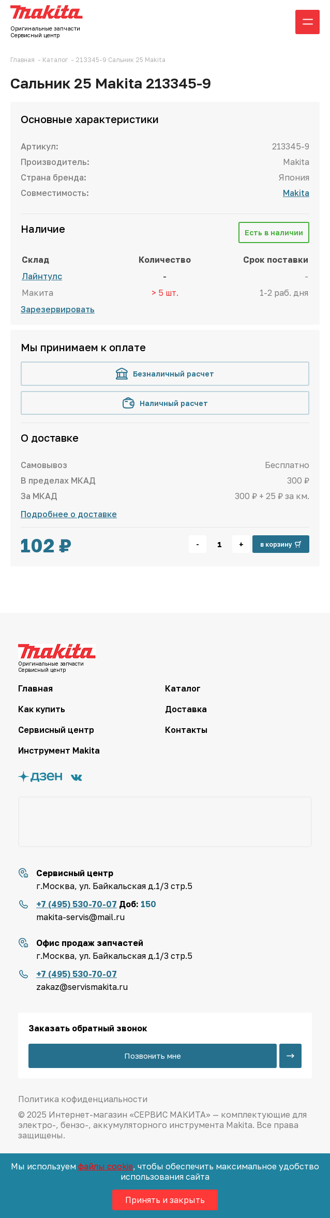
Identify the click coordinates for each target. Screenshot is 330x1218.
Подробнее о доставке (69, 514)
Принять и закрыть (165, 1200)
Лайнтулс (42, 276)
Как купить (41, 709)
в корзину (281, 544)
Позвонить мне (152, 1055)
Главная (35, 688)
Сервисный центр (56, 730)
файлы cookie (105, 1166)
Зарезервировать (58, 309)
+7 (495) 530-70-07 (76, 904)
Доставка (186, 709)
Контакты (186, 730)
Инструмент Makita (59, 750)
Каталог (183, 688)
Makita (296, 193)
